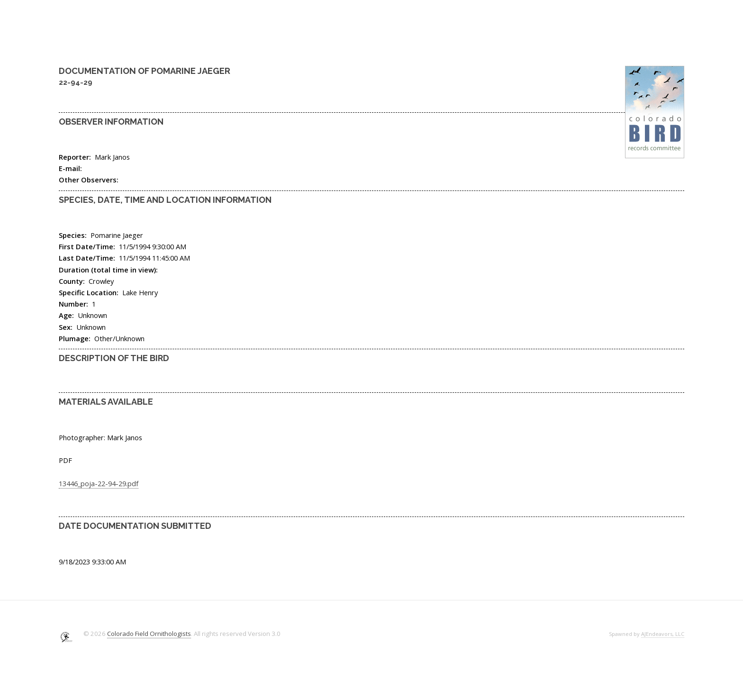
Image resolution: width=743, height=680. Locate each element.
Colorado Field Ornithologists (149, 633)
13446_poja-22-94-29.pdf (98, 483)
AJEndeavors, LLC (662, 633)
